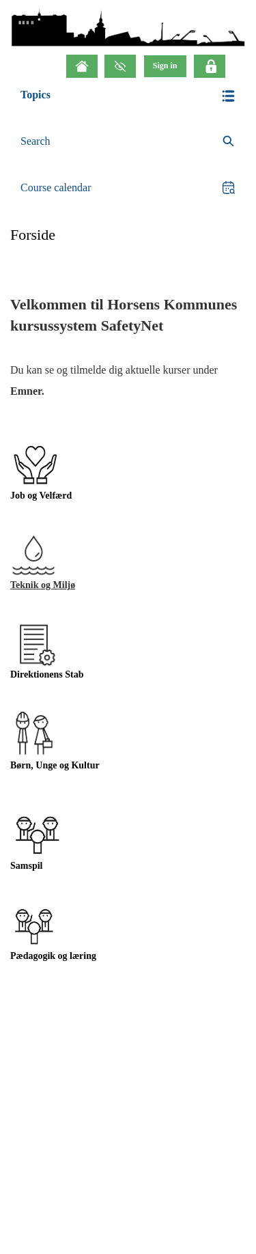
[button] (128, 96)
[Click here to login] (209, 66)
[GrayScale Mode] (120, 66)
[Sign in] (165, 65)
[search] (128, 142)
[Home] (82, 66)
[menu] (165, 65)
